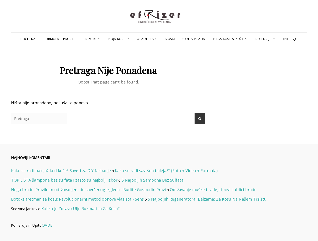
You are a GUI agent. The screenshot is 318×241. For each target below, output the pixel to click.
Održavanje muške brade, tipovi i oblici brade (213, 189)
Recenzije (263, 39)
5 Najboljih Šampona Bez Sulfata (152, 180)
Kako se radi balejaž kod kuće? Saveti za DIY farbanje (61, 170)
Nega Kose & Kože (228, 39)
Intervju (290, 39)
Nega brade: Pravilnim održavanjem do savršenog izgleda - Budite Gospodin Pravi (88, 189)
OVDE (47, 225)
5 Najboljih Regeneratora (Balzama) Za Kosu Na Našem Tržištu (207, 199)
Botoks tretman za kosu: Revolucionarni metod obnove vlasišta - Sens (77, 199)
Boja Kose (116, 39)
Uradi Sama (147, 39)
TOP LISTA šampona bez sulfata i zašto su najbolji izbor (64, 180)
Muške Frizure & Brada (185, 39)
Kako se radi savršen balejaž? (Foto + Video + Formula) (166, 170)
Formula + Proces (59, 39)
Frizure (90, 39)
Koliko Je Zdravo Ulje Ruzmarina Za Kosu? (80, 208)
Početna (27, 39)
